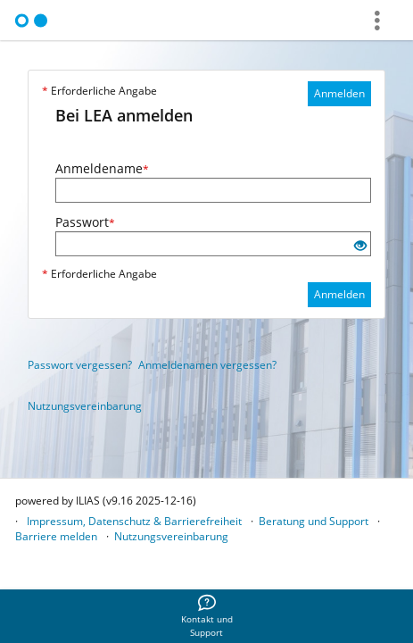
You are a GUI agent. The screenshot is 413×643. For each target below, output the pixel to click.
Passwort (85, 221)
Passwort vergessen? (80, 364)
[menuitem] (207, 616)
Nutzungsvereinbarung (85, 405)
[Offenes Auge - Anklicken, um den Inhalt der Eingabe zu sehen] (360, 246)
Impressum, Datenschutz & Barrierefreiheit (134, 521)
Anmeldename (102, 168)
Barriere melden (56, 536)
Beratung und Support (313, 521)
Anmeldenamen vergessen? (207, 364)
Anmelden (339, 93)
